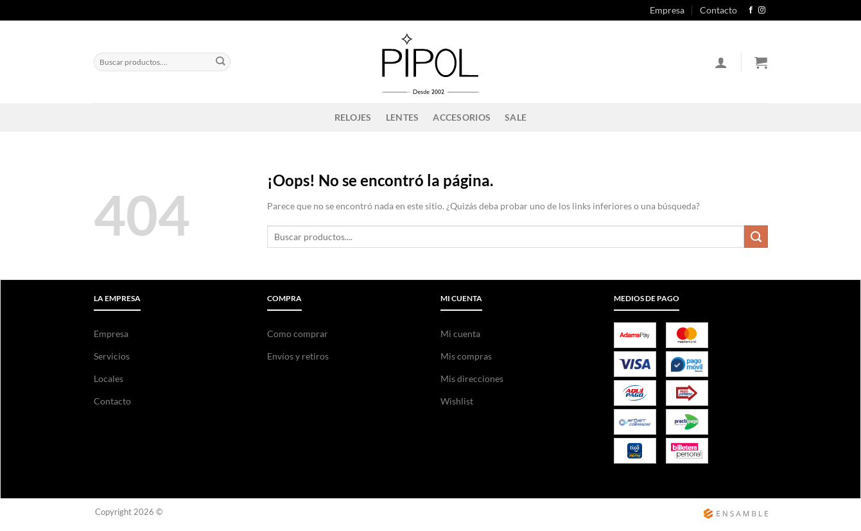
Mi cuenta (460, 333)
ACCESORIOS (462, 117)
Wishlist (456, 401)
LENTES (402, 117)
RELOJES (353, 117)
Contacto (718, 9)
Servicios (112, 356)
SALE (515, 117)
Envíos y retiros (298, 356)
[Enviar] (220, 61)
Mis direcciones (471, 378)
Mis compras (466, 356)
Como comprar (297, 333)
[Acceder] (721, 62)
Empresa (667, 9)
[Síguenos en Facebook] (750, 10)
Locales (108, 378)
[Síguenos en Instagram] (761, 10)
